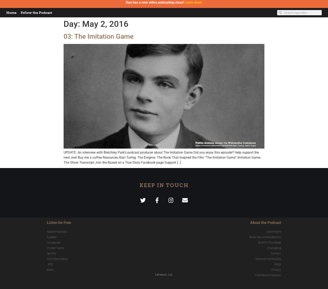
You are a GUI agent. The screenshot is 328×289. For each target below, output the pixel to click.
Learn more (193, 2)
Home (11, 13)
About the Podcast (265, 222)
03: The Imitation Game (98, 36)
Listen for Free (59, 222)
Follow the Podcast (36, 13)
